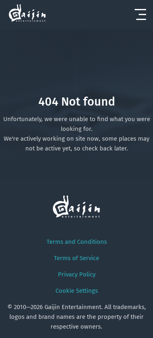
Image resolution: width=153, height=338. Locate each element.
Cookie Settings (76, 290)
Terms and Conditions (77, 241)
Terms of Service (76, 258)
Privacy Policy (76, 274)
